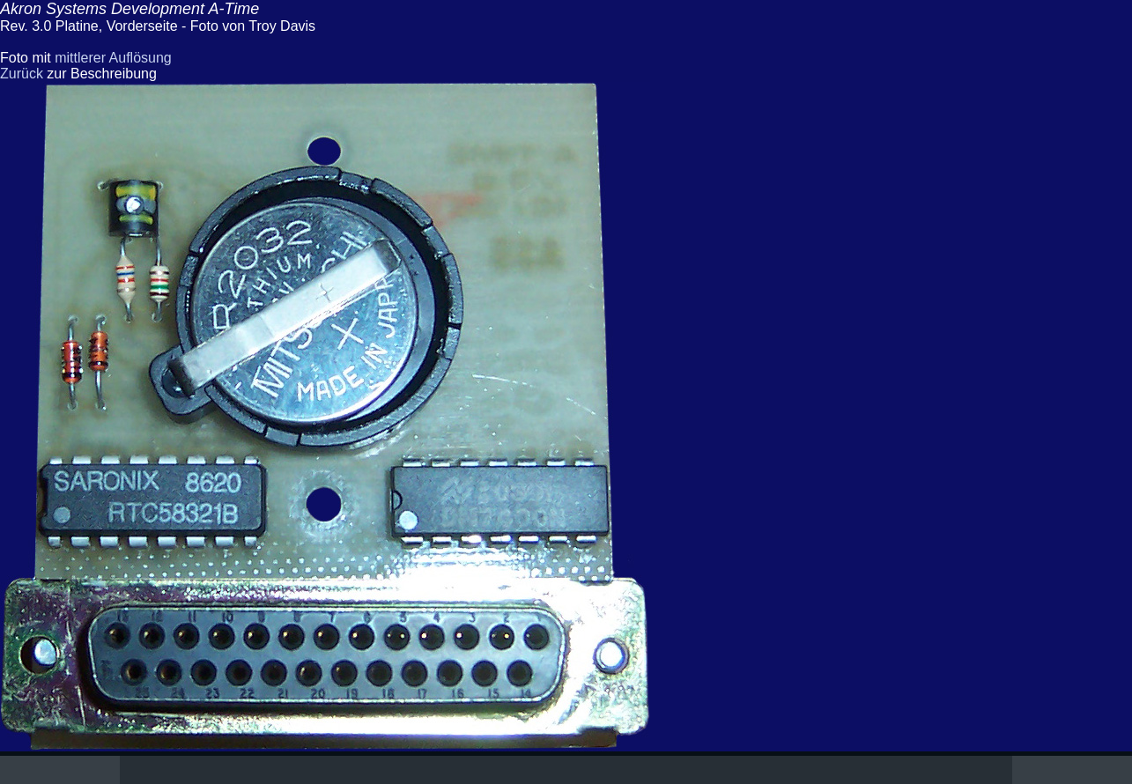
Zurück (21, 73)
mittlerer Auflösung (113, 57)
